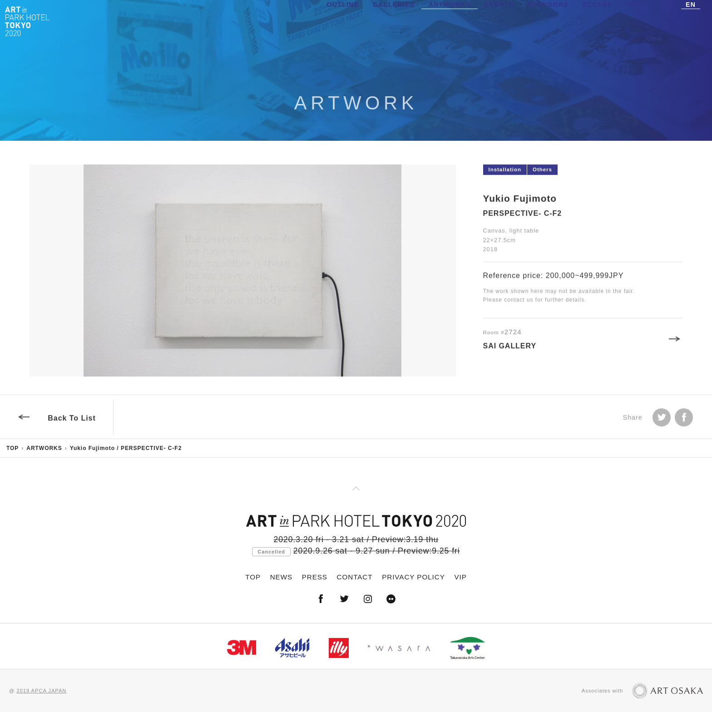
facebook (684, 419)
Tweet (662, 419)
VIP (632, 20)
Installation (505, 171)
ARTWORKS (449, 20)
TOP (12, 448)
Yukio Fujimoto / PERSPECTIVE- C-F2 (126, 448)
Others (542, 171)
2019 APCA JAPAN (41, 690)
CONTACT (355, 577)
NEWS (281, 577)
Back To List (71, 420)
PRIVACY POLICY (413, 577)
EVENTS (499, 20)
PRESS (314, 577)
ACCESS (597, 20)
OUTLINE (343, 20)
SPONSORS (548, 20)
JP (672, 20)
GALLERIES (394, 20)
